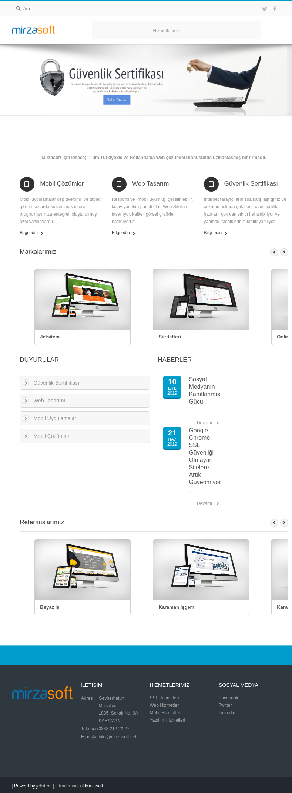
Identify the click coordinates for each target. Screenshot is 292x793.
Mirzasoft (94, 786)
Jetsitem (50, 337)
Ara (23, 8)
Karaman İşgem (176, 607)
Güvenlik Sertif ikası (56, 383)
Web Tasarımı (151, 183)
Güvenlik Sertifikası (251, 183)
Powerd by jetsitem (32, 786)
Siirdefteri (169, 337)
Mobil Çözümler (62, 183)
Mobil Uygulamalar (54, 418)
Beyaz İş (49, 607)
